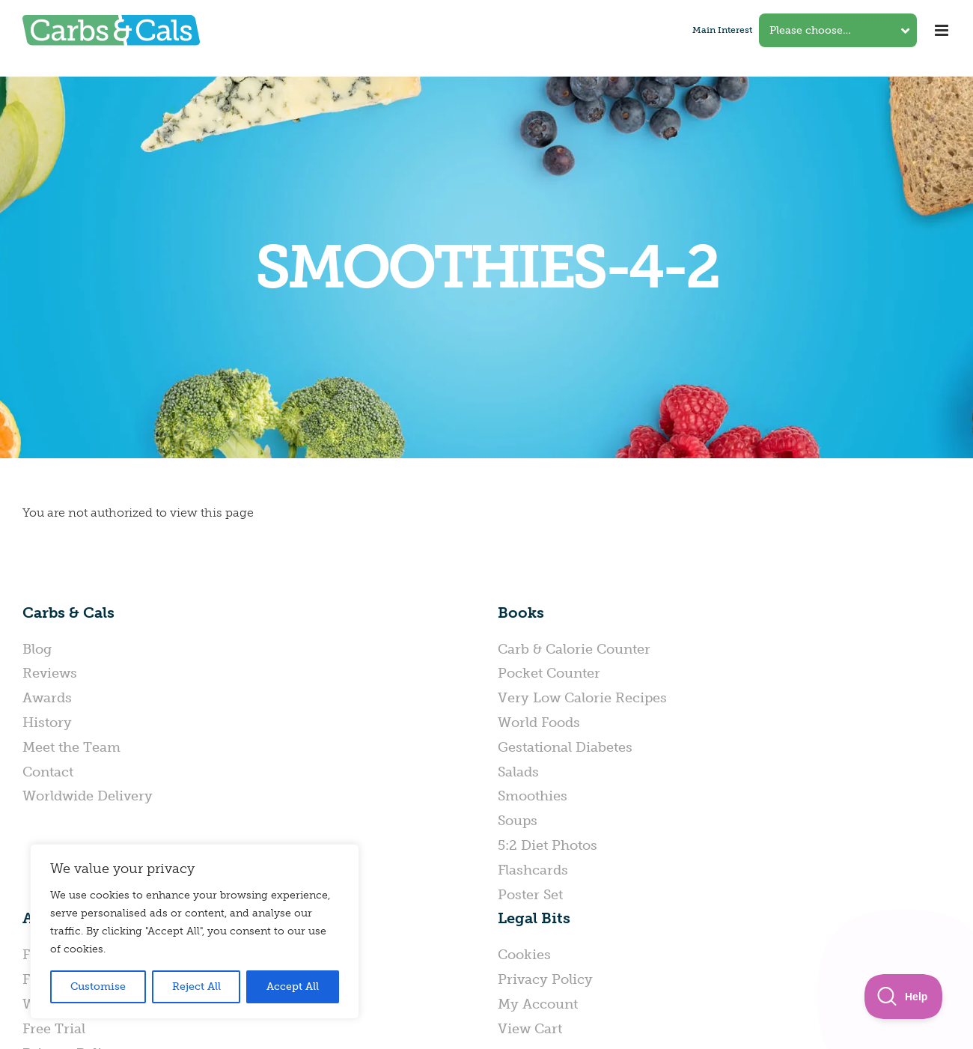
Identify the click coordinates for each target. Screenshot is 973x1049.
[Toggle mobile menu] (943, 30)
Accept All (292, 986)
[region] (194, 931)
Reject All (196, 986)
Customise (98, 986)
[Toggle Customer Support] (903, 996)
